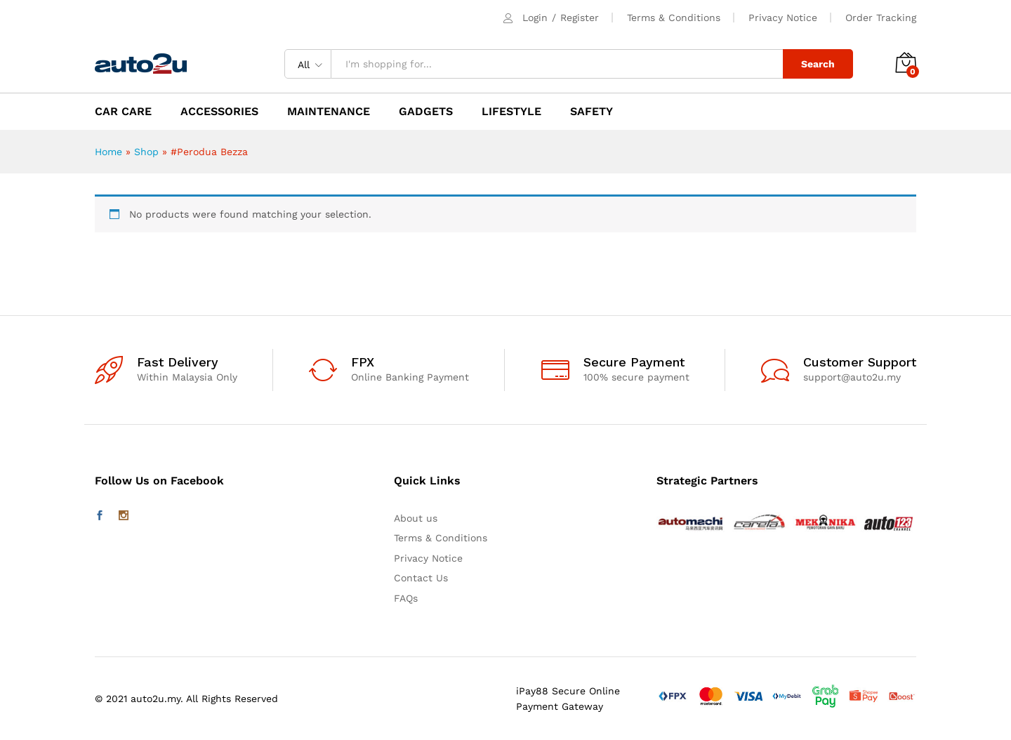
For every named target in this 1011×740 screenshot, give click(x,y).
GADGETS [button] (426, 111)
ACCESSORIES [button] (219, 111)
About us (415, 518)
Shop (146, 151)
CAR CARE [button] (123, 111)
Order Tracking (880, 17)
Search (818, 64)
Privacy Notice (782, 17)
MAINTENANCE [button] (328, 111)
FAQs (406, 598)
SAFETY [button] (591, 111)
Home (108, 151)
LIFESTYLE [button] (511, 111)
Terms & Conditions (673, 17)
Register (579, 17)
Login (535, 17)
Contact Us (421, 577)
